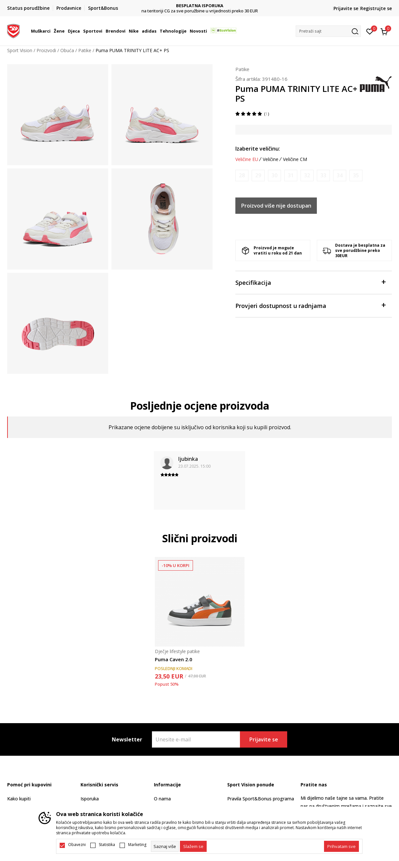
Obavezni (77, 845)
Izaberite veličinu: (257, 149)
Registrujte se (376, 8)
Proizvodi (46, 50)
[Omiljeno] (370, 31)
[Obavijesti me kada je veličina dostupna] (241, 175)
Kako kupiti (19, 798)
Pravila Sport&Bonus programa (260, 798)
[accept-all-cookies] (341, 846)
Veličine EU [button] (246, 159)
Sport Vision (19, 50)
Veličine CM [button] (295, 159)
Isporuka (90, 798)
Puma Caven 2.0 (173, 659)
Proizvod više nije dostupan (276, 205)
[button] (328, 31)
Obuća (67, 50)
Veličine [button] (270, 159)
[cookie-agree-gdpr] (193, 846)
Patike (84, 50)
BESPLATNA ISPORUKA (199, 5)
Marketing (137, 845)
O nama (162, 798)
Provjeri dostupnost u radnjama (310, 305)
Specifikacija (310, 282)
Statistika (107, 845)
